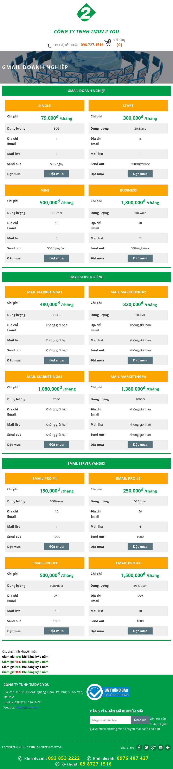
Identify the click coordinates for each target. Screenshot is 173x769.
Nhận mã (140, 720)
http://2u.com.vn (27, 707)
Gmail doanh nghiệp (86, 90)
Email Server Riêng (86, 277)
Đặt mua (56, 174)
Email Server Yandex (86, 463)
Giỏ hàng (119, 42)
